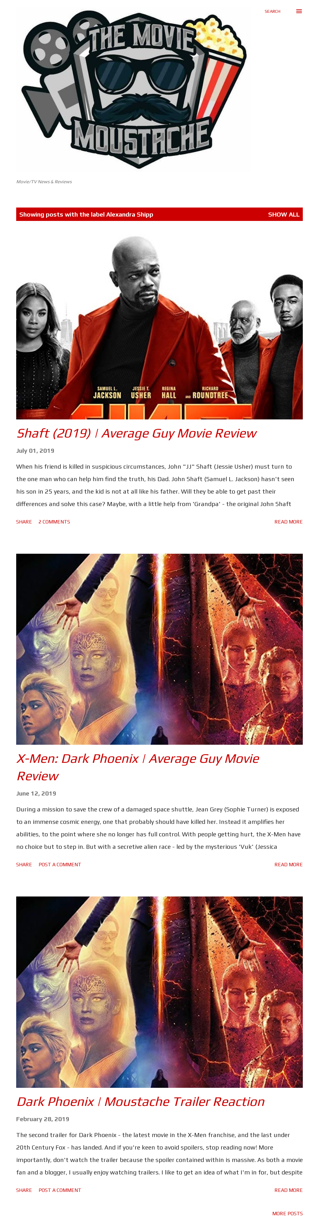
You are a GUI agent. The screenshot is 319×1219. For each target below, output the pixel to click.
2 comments (54, 522)
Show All (284, 214)
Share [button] (24, 522)
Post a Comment (60, 865)
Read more (288, 522)
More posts (287, 1214)
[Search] (272, 11)
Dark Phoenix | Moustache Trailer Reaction (140, 1101)
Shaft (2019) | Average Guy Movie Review (136, 432)
